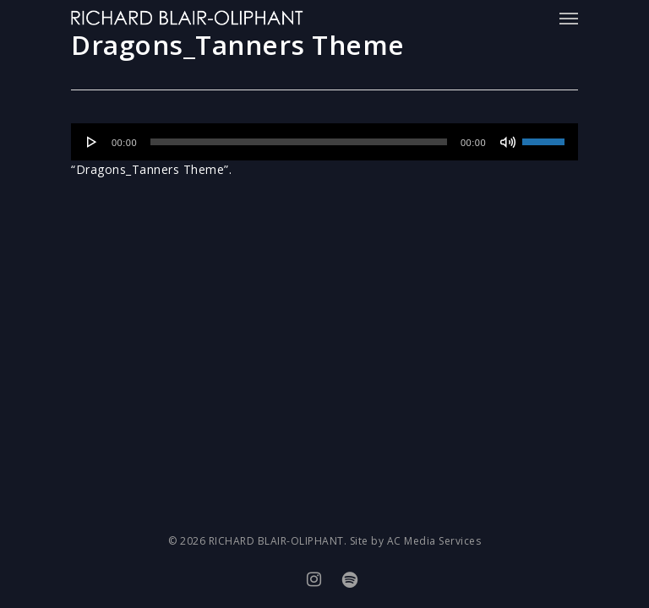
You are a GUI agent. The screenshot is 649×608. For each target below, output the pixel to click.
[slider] (298, 141)
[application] (324, 141)
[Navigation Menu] (568, 17)
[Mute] (507, 141)
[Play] (92, 141)
